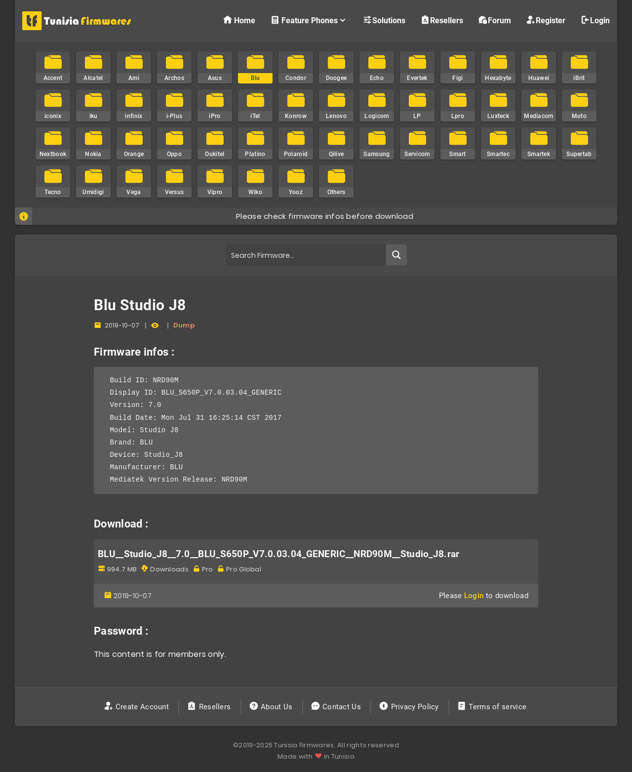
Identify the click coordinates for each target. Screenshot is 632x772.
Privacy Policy (410, 706)
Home (239, 20)
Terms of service (492, 706)
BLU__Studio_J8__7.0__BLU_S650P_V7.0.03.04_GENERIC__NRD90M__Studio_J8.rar (279, 554)
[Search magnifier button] (396, 254)
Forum (494, 20)
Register (545, 20)
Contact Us (337, 706)
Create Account (137, 706)
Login (595, 20)
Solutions (383, 20)
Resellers (441, 20)
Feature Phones (309, 20)
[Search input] (306, 255)
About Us (272, 706)
